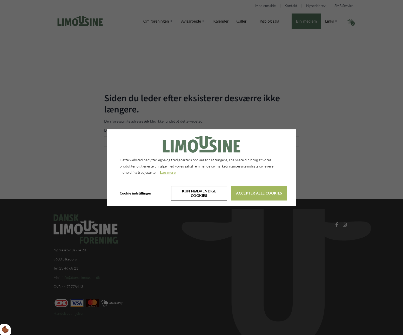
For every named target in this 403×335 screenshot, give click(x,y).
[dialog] (201, 167)
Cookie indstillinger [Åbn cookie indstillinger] (135, 193)
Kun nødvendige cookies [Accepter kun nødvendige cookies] (199, 193)
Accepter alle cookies (259, 193)
